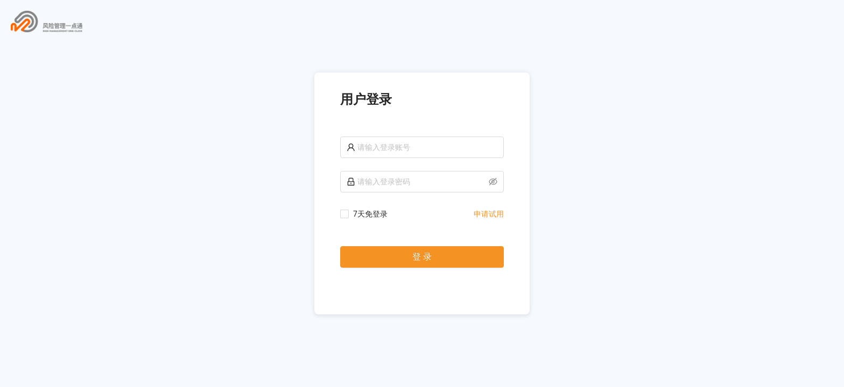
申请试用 (489, 214)
